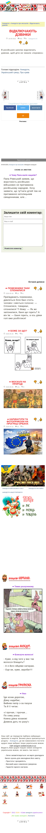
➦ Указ (23, 697)
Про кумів (24, 72)
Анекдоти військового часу (13, 492)
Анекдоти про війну (36, 492)
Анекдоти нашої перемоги (12, 496)
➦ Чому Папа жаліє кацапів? (23, 175)
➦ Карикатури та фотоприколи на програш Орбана (17, 425)
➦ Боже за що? (17, 334)
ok (23, 116)
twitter (22, 108)
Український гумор (10, 72)
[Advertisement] (23, 16)
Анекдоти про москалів (19, 23)
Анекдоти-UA (32, 39)
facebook (10, 108)
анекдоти (29, 816)
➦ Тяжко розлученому (23, 590)
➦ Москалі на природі (17, 386)
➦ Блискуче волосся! (23, 658)
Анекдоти (5, 23)
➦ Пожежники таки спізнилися (17, 293)
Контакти (31, 819)
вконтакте (36, 108)
